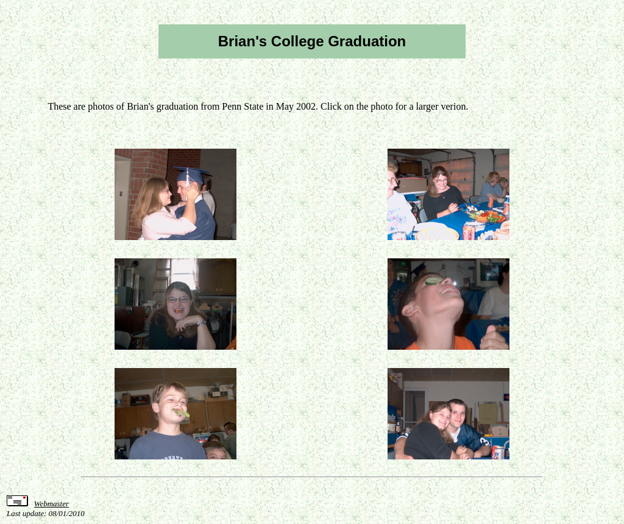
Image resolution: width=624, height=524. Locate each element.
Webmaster (51, 503)
